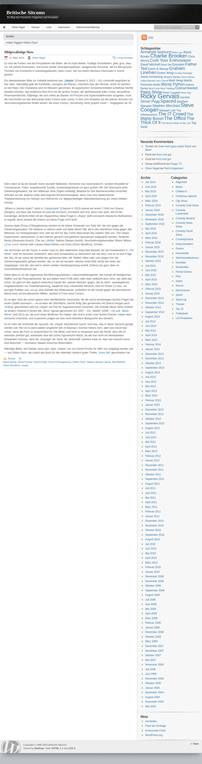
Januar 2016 (152, 247)
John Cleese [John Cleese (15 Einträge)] (188, 77)
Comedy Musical (185, 218)
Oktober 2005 (153, 683)
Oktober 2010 (153, 530)
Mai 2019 (150, 191)
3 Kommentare (125, 57)
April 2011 (151, 502)
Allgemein (181, 182)
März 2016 (151, 238)
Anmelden (151, 721)
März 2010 (151, 562)
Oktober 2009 (153, 585)
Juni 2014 (150, 325)
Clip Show (181, 200)
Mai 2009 (150, 609)
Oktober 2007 (153, 655)
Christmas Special (186, 196)
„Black (125, 310)
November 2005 (154, 678)
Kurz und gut (164, 154)
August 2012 (152, 428)
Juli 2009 (150, 599)
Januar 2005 (152, 687)
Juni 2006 (150, 673)
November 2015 (154, 256)
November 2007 (154, 650)
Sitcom (180, 285)
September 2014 (154, 312)
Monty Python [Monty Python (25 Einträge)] (173, 84)
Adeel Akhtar (10, 362)
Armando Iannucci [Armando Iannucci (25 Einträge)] (156, 52)
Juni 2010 (150, 548)
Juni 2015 (150, 270)
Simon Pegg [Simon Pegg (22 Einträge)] (150, 101)
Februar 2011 (153, 511)
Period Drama (184, 271)
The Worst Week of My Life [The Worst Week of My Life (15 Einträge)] (176, 123)
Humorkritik (182, 253)
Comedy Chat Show (187, 205)
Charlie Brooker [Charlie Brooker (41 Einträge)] (168, 56)
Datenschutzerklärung (87, 27)
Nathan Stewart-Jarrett (99, 362)
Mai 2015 (150, 275)
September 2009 (154, 590)
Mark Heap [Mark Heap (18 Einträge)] (176, 80)
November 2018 (154, 219)
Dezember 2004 (154, 692)
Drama (11, 358)
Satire (179, 281)
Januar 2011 (152, 516)
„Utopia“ (69, 80)
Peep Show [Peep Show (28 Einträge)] (151, 92)
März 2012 (151, 451)
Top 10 (179, 308)
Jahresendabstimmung (189, 257)
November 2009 (154, 581)
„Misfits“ (50, 240)
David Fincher (25, 362)
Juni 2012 (150, 437)
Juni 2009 (150, 604)
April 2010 (151, 557)
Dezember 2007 (154, 646)
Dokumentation (184, 244)
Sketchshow (183, 290)
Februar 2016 (153, 242)
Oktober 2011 (153, 474)
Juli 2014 (150, 321)
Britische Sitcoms (25, 12)
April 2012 (151, 446)
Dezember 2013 (154, 353)
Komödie (181, 262)
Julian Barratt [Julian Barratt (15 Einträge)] (147, 80)
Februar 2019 (153, 205)
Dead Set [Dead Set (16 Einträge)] (166, 64)
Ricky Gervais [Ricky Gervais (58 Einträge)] (160, 96)
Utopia (24, 365)
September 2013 (154, 367)
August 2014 (152, 316)
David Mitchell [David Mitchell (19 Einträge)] (150, 64)
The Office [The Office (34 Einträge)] (175, 118)
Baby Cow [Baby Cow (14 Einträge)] (177, 52)
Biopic (179, 186)
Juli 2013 (150, 377)
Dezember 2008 (154, 632)
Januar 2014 (152, 349)
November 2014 (154, 302)
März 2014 (151, 339)
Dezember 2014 (154, 298)
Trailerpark (182, 313)
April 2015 (151, 279)
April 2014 (151, 335)
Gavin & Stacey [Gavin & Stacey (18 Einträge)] (158, 68)
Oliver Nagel (18, 27)
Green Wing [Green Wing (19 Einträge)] (165, 73)
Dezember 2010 (154, 520)
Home (5, 27)
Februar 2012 (153, 455)
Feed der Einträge (155, 725)
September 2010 (154, 534)
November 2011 (154, 469)
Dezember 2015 (154, 251)
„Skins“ (46, 310)
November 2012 (154, 414)
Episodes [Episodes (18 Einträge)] (178, 64)
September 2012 (154, 423)
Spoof (179, 294)
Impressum (64, 27)
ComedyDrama (184, 239)
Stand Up (181, 299)
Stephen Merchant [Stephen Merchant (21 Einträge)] (166, 106)
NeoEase (39, 748)
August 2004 (152, 697)
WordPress (11, 747)
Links (49, 27)
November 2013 (154, 358)
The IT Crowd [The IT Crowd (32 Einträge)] (172, 114)
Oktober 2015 (153, 261)
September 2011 (154, 479)
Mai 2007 (150, 660)
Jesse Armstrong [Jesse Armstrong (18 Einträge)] (151, 76)
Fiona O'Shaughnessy (59, 362)
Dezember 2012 (154, 409)
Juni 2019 (150, 186)
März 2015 (151, 284)
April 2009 (151, 613)
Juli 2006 (150, 669)
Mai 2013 (150, 386)
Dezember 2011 (154, 465)
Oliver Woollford (11, 365)
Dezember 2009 (154, 576)
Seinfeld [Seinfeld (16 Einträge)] (185, 97)
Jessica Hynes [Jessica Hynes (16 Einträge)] (171, 76)
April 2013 (151, 391)
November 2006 (154, 664)
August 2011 (152, 483)
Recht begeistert (173, 168)
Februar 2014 (153, 344)
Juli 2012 (150, 432)
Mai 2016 (150, 228)
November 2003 (154, 701)
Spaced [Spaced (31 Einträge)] (168, 101)
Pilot (178, 276)
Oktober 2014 (153, 307)
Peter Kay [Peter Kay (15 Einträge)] (186, 92)
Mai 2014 (150, 330)
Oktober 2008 (153, 636)
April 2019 (151, 196)
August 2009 (152, 594)
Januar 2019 (152, 210)
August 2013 (152, 372)
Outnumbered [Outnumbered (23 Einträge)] (186, 88)
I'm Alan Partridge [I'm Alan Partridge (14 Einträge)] (183, 73)
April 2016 (151, 233)
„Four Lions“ (12, 244)
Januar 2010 (152, 571)
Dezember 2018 (154, 214)
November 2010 (154, 525)
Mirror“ (8, 314)
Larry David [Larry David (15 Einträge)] (161, 80)
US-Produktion (184, 318)
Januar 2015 (152, 293)
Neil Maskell (118, 362)
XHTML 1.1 (57, 748)
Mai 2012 (150, 441)
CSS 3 (71, 748)
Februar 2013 (153, 400)
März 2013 (151, 395)
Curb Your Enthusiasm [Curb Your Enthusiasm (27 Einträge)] (170, 60)
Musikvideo (182, 267)
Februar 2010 (153, 567)
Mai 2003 (150, 706)
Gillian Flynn (79, 362)
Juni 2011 (150, 493)
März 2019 (151, 200)
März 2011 (151, 507)
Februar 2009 (153, 622)
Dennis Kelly (40, 362)
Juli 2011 (150, 488)
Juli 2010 (150, 544)
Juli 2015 (150, 265)
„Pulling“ (9, 306)
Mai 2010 (150, 553)
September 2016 (154, 223)
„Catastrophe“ (51, 208)
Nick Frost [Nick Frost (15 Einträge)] (154, 88)
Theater (180, 304)
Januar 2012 (152, 460)
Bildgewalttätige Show (19, 52)
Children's (181, 191)
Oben (196, 743)
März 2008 (151, 641)
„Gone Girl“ (104, 352)
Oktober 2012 (153, 418)
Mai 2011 (150, 497)
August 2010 (152, 539)
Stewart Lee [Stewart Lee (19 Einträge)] (167, 110)
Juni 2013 (150, 381)
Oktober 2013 (153, 363)
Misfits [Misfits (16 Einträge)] (157, 84)
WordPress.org (154, 735)
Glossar (36, 27)
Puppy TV (176, 163)
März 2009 (151, 618)
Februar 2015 (153, 288)
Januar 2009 (152, 627)
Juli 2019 (150, 182)
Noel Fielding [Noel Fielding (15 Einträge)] (167, 88)
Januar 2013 (152, 404)
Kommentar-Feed (155, 730)
